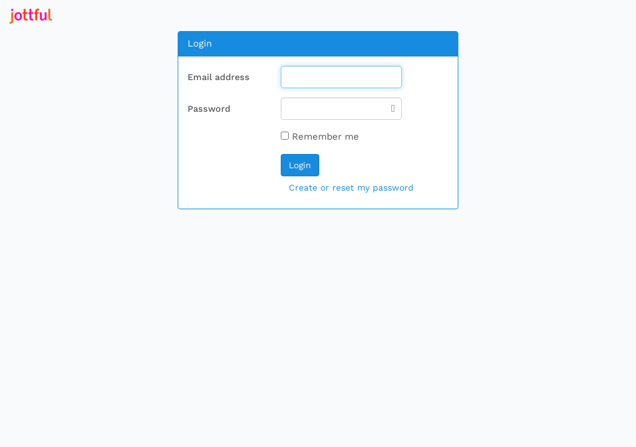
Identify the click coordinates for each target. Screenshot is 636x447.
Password (209, 108)
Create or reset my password (351, 187)
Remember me (320, 136)
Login (300, 165)
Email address (219, 76)
